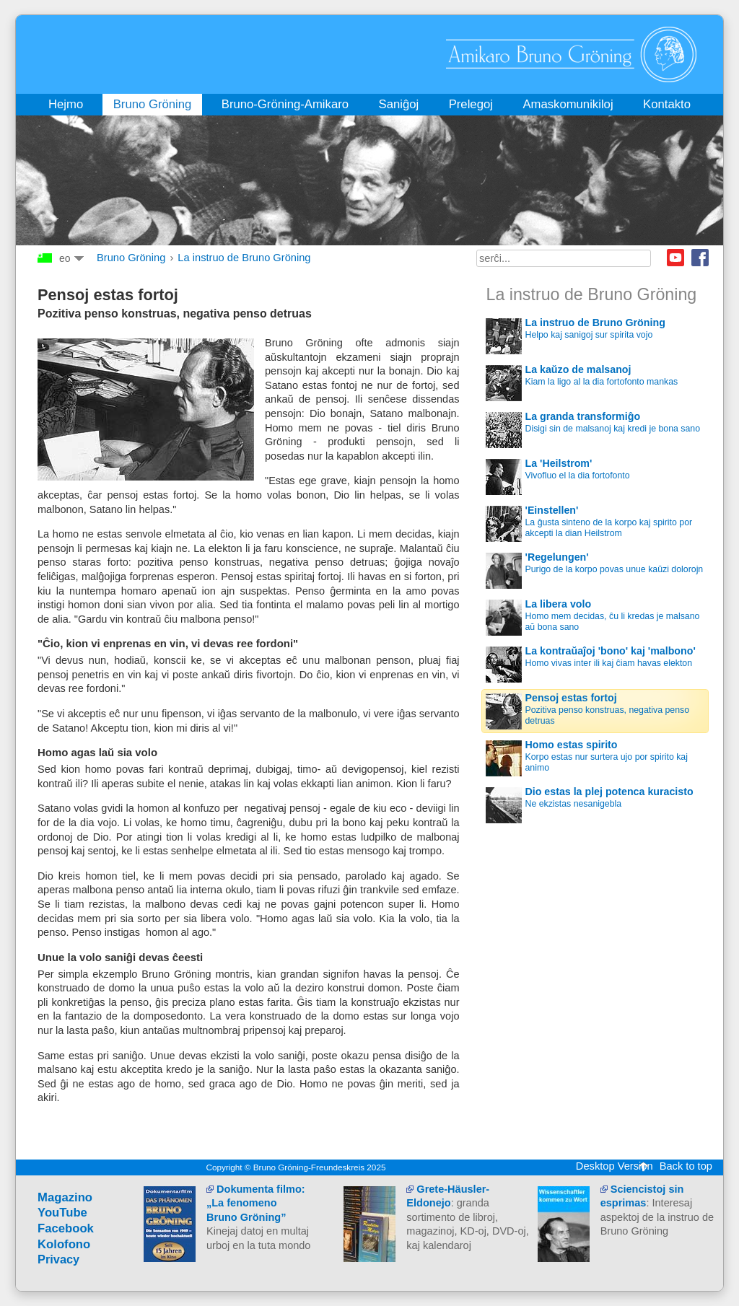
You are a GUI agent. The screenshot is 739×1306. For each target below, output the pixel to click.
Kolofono (64, 1244)
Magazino (65, 1197)
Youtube (675, 257)
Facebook (700, 257)
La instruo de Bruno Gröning (244, 257)
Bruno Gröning (131, 257)
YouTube (62, 1212)
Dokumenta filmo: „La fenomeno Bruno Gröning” (255, 1203)
